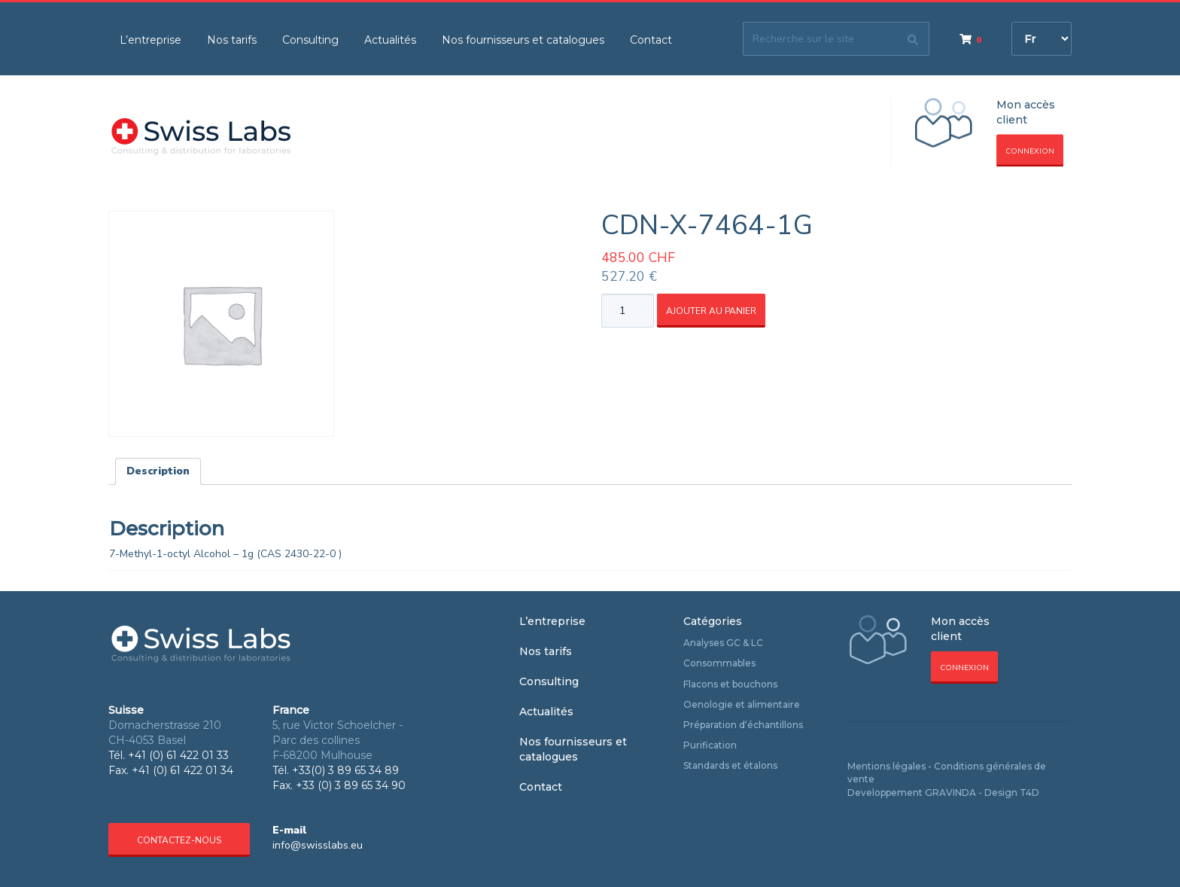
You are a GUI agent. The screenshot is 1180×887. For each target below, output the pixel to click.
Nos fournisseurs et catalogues (523, 40)
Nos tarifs (232, 40)
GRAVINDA (950, 792)
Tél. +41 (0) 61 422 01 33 (168, 755)
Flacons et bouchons (730, 684)
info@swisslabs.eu (317, 845)
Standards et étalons (730, 765)
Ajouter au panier (711, 311)
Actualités (390, 40)
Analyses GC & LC (723, 642)
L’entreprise (150, 40)
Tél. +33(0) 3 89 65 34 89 (335, 770)
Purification (710, 745)
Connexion (1029, 151)
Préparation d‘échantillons (743, 724)
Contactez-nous (179, 840)
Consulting (310, 40)
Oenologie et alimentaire (741, 704)
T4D (1029, 792)
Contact (651, 40)
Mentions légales (886, 766)
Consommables (719, 663)
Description (158, 471)
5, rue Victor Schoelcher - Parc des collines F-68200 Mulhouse (337, 740)
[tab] (158, 471)
